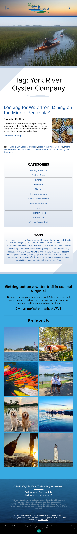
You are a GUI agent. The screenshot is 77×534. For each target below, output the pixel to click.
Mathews (59, 147)
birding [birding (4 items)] (23, 240)
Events (38, 180)
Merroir (67, 147)
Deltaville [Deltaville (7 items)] (12, 243)
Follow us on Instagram (38, 495)
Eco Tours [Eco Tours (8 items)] (22, 246)
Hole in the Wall (45, 147)
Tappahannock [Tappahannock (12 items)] (14, 257)
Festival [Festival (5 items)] (29, 246)
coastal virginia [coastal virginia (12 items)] (64, 240)
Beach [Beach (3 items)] (18, 240)
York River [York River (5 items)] (57, 260)
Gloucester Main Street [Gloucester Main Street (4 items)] (53, 246)
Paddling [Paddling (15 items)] (24, 254)
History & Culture (38, 194)
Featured (38, 184)
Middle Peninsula (12, 149)
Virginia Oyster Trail (38, 222)
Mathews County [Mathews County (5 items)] (23, 252)
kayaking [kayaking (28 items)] (39, 248)
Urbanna (36, 149)
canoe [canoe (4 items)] (37, 240)
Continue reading (13, 135)
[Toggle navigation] (8, 8)
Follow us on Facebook (38, 492)
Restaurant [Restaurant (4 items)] (43, 255)
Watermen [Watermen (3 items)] (31, 260)
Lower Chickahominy (38, 198)
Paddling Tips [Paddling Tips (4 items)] (34, 255)
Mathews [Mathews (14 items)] (12, 252)
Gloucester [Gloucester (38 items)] (39, 245)
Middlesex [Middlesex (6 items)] (56, 252)
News (38, 208)
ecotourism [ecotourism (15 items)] (12, 245)
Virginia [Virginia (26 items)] (34, 257)
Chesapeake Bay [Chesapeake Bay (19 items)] (48, 240)
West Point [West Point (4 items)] (48, 260)
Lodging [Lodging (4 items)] (47, 249)
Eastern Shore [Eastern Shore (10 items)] (38, 243)
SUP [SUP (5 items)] (68, 255)
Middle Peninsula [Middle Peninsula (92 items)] (41, 251)
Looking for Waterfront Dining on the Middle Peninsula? (38, 110)
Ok (39, 531)
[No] (74, 529)
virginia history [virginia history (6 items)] (21, 260)
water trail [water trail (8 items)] (40, 260)
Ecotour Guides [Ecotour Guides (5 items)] (62, 243)
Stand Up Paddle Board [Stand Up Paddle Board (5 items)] (57, 255)
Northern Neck (38, 213)
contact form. (43, 520)
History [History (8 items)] (15, 248)
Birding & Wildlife (38, 170)
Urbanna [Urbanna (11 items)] (25, 257)
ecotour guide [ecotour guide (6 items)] (50, 243)
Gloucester (32, 147)
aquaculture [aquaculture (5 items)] (10, 240)
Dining (13, 147)
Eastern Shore (38, 175)
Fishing (38, 189)
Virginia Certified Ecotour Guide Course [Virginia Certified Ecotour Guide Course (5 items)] (53, 257)
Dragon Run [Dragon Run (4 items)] (26, 243)
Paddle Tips (38, 217)
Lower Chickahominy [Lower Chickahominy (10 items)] (60, 248)
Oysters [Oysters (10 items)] (16, 255)
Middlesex (26, 149)
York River (46, 149)
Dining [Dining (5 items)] (19, 243)
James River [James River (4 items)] (23, 249)
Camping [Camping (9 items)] (31, 240)
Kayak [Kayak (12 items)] (31, 248)
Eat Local (21, 147)
